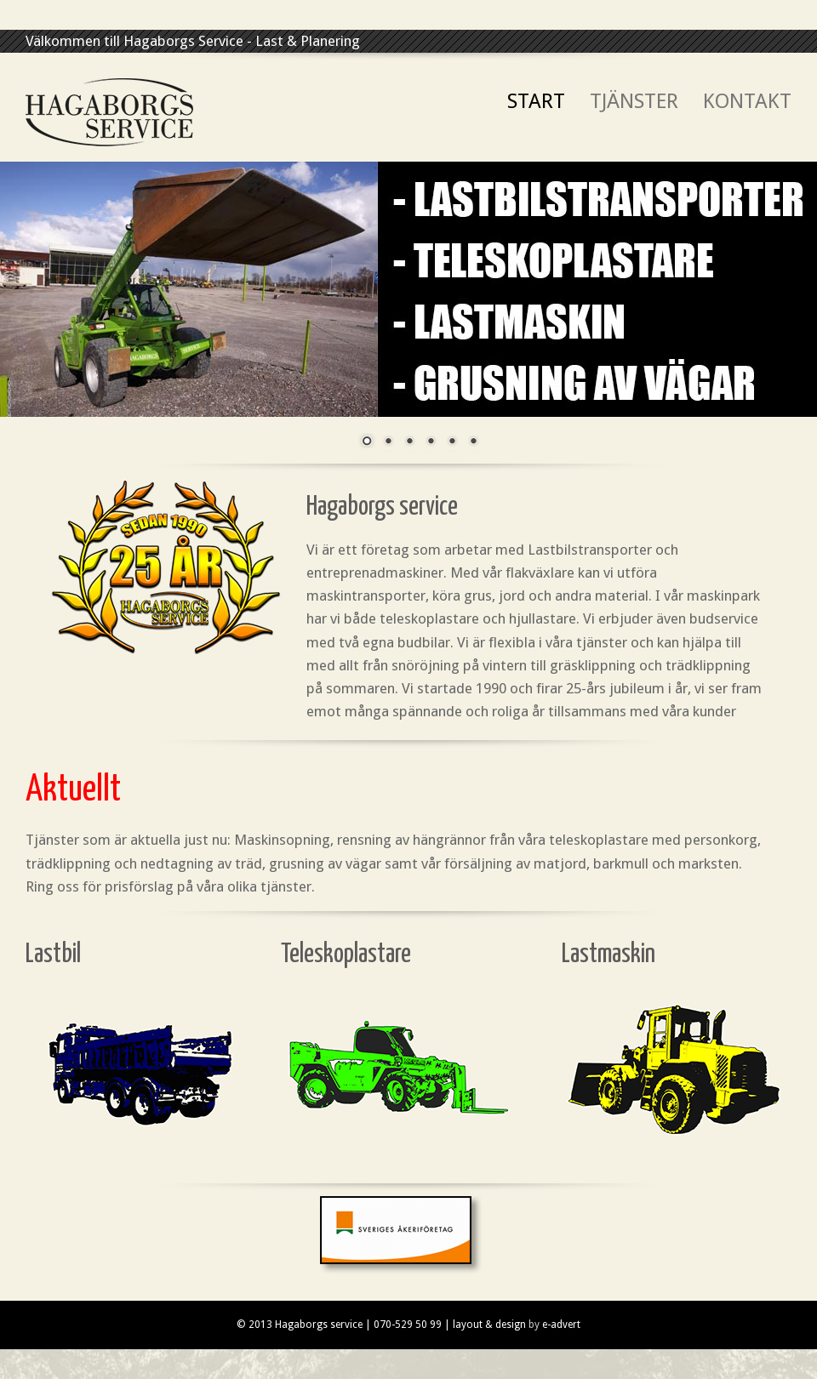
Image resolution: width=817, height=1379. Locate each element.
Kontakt (747, 101)
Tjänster (634, 101)
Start (536, 101)
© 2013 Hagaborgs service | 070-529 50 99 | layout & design (381, 1325)
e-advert (561, 1325)
